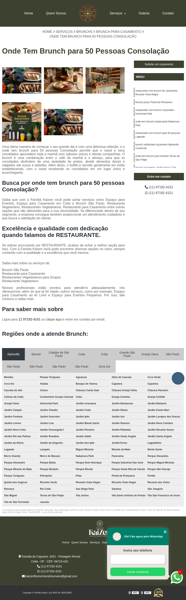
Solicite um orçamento (159, 64)
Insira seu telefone (137, 550)
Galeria (144, 13)
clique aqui (54, 319)
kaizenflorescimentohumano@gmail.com (49, 576)
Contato (168, 13)
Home (28, 13)
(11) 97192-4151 (159, 187)
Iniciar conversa (137, 572)
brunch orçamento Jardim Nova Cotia (155, 167)
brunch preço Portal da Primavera (153, 102)
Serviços (116, 13)
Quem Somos (56, 13)
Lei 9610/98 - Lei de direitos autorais (45, 512)
